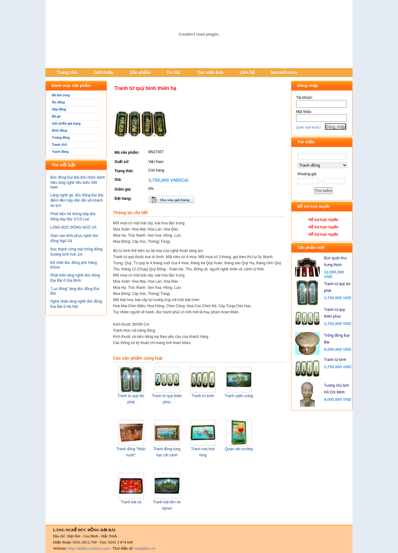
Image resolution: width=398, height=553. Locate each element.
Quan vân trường (239, 449)
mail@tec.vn (145, 548)
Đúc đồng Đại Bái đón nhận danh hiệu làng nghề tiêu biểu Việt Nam (77, 182)
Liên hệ (247, 72)
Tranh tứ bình (203, 396)
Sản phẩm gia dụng (66, 123)
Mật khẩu (303, 112)
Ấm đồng (58, 102)
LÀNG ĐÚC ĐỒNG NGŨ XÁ (73, 227)
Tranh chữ (59, 144)
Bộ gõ (56, 116)
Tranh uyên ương (239, 396)
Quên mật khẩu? (308, 127)
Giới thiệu (104, 72)
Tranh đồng (60, 151)
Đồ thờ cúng (61, 95)
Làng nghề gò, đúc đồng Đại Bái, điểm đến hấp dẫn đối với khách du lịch (77, 200)
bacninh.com (284, 72)
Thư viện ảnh (210, 72)
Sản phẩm (140, 72)
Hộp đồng (59, 109)
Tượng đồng (61, 137)
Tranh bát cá (131, 502)
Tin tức (173, 72)
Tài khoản (304, 97)
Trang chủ (67, 72)
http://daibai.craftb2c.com (88, 548)
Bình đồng (59, 130)
